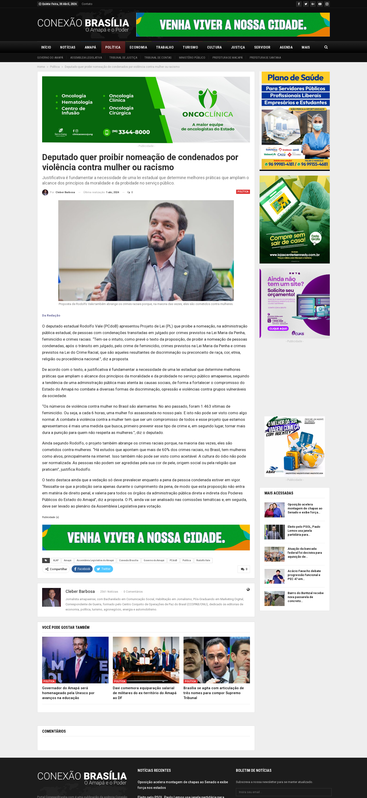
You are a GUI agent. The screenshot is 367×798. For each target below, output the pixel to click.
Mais (306, 47)
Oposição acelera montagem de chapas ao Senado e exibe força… (305, 508)
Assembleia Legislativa (86, 57)
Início (46, 47)
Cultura (214, 47)
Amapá (90, 47)
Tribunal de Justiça (123, 57)
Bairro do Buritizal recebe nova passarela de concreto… (306, 597)
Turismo (190, 47)
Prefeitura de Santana (265, 57)
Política (113, 47)
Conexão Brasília (128, 560)
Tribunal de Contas (158, 57)
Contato (87, 4)
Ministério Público (192, 57)
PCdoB (173, 560)
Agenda (286, 47)
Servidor (262, 47)
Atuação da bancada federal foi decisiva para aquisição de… (305, 552)
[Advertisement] (295, 383)
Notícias (67, 47)
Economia (138, 47)
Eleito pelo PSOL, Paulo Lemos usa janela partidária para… (304, 530)
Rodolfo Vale (203, 560)
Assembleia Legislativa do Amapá (95, 560)
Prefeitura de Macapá (227, 57)
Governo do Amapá (50, 57)
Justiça (238, 47)
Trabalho (165, 47)
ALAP (56, 560)
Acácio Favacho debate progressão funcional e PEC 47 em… (304, 575)
